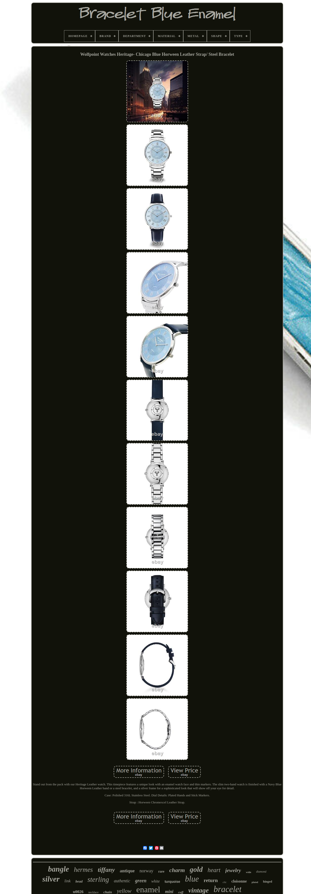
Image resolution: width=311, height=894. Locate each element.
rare (161, 871)
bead (78, 881)
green (140, 880)
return (211, 880)
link (67, 881)
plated (255, 882)
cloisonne (239, 881)
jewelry (233, 870)
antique (127, 870)
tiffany (106, 869)
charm (177, 870)
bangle (58, 869)
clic (225, 882)
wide (248, 872)
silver (51, 879)
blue (192, 879)
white (155, 881)
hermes (83, 869)
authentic (122, 880)
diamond (261, 871)
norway (146, 870)
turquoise (172, 882)
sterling (98, 879)
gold (196, 869)
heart (214, 870)
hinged (267, 881)
